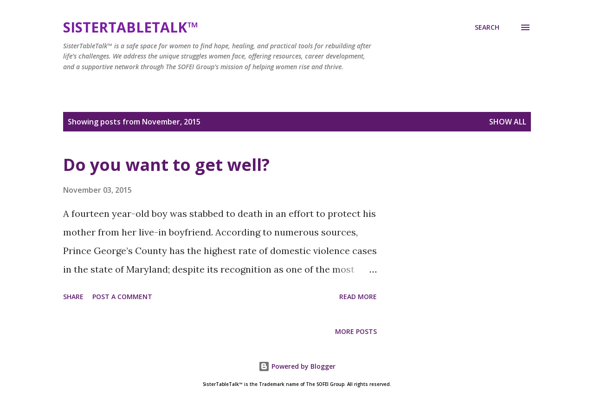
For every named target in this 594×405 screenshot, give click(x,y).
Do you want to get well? (166, 164)
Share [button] (73, 296)
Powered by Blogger (297, 366)
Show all (507, 122)
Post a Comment (122, 296)
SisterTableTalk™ (130, 27)
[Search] (487, 27)
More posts (356, 331)
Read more (358, 296)
